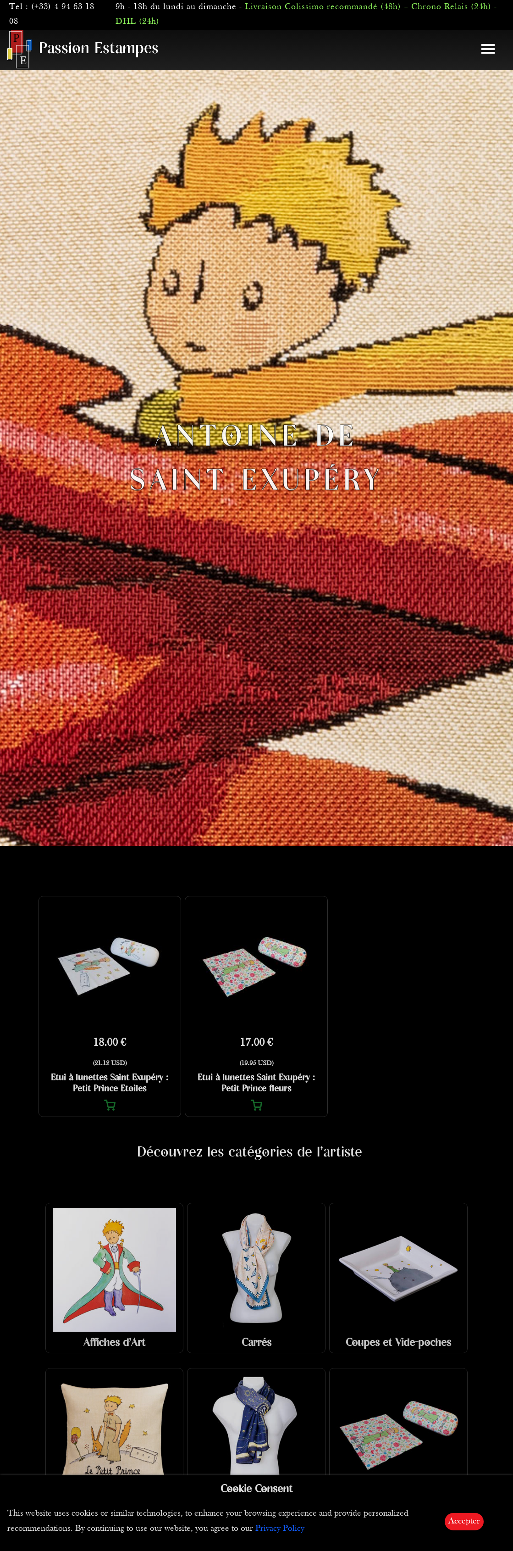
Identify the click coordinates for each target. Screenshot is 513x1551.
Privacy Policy (279, 1528)
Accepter (464, 1521)
